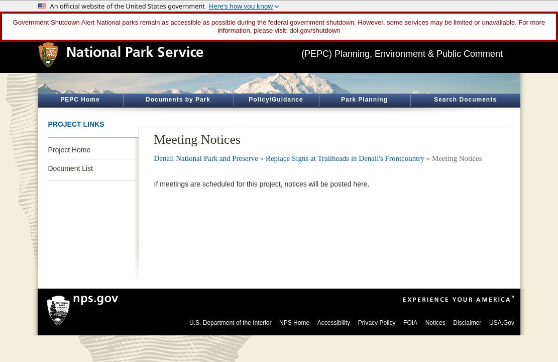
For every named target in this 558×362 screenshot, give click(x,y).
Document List (70, 168)
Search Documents (465, 99)
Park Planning (364, 99)
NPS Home (294, 322)
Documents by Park (178, 99)
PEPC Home (79, 99)
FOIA (410, 322)
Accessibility (333, 322)
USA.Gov (501, 322)
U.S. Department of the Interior (230, 322)
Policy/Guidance (276, 99)
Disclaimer (467, 322)
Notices (435, 322)
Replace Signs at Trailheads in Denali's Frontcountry (345, 158)
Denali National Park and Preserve (206, 158)
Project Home (69, 150)
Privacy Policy (377, 322)
